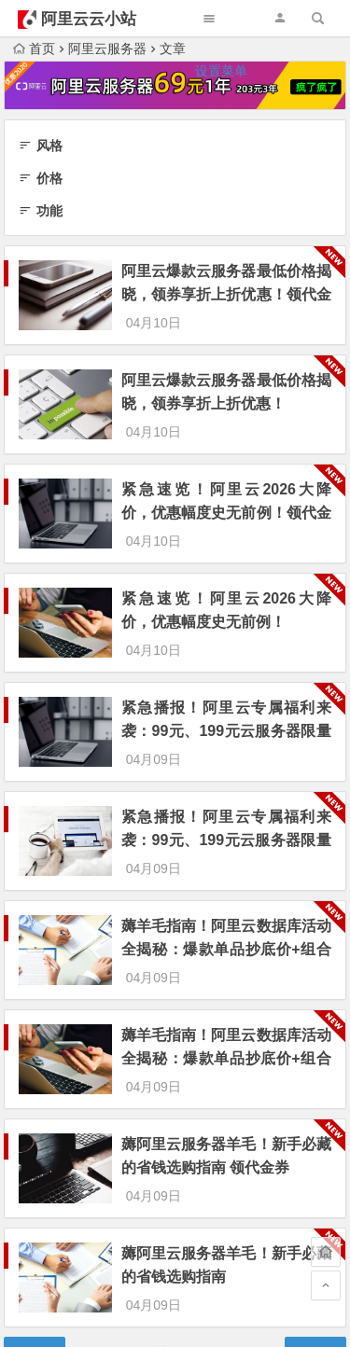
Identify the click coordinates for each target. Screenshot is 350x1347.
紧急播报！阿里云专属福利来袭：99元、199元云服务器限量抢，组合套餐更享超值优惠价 (226, 756)
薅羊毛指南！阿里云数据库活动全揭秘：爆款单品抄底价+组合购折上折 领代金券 (226, 848)
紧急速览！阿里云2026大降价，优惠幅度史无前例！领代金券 (226, 479)
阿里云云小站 (88, 19)
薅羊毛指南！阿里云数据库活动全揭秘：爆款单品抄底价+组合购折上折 (226, 941)
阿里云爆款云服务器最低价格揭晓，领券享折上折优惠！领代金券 (226, 294)
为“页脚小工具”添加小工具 (175, 1231)
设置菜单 (221, 70)
